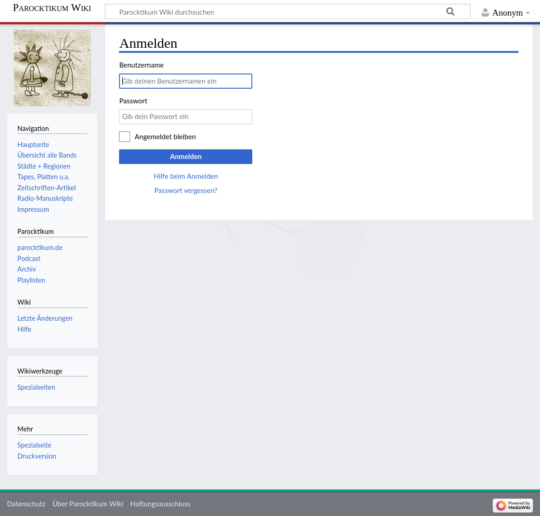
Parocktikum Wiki (52, 8)
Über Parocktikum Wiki (87, 503)
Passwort (133, 100)
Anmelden (186, 156)
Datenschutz (26, 503)
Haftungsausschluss (161, 503)
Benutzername (141, 65)
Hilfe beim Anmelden (186, 176)
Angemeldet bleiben (165, 136)
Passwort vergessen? (185, 190)
